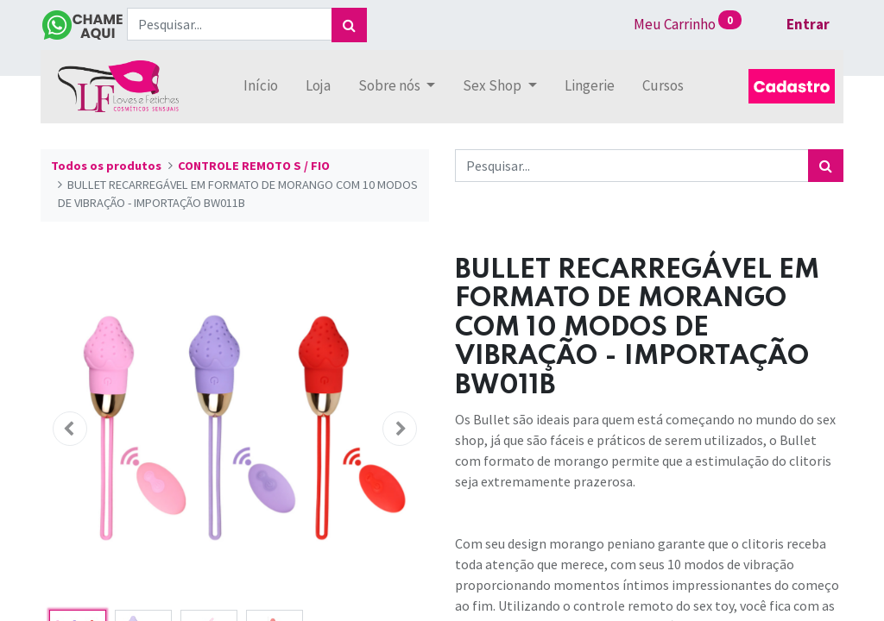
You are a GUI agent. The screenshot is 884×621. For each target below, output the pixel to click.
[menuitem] (261, 86)
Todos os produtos (106, 165)
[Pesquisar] (349, 25)
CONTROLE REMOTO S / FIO (254, 165)
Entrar (808, 24)
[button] (70, 428)
